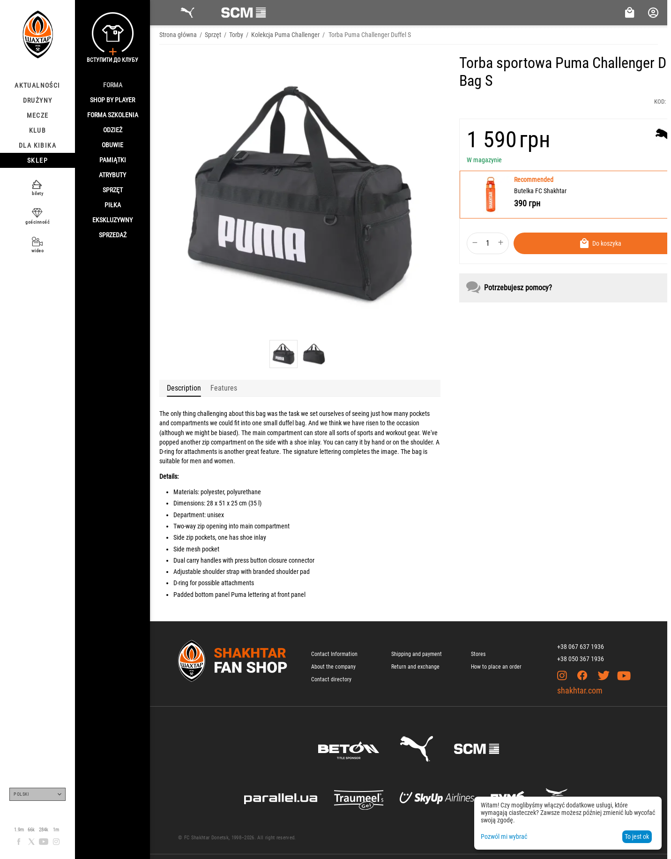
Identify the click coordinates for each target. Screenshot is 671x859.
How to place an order (496, 666)
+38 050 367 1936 (580, 659)
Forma (112, 85)
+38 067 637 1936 (580, 646)
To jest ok (637, 836)
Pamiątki (112, 160)
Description (184, 388)
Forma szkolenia (112, 115)
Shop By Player (112, 100)
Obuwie (112, 145)
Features (223, 388)
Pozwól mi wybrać (504, 836)
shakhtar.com (580, 690)
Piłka (112, 205)
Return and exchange (415, 666)
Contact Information (334, 654)
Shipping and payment (416, 654)
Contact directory (331, 679)
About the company (333, 666)
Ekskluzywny (112, 220)
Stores (478, 654)
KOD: (660, 101)
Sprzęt (113, 190)
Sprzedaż (113, 235)
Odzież (112, 130)
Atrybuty (112, 175)
